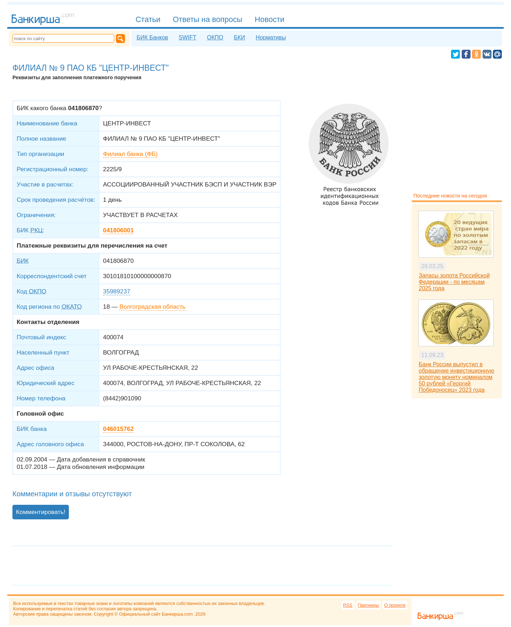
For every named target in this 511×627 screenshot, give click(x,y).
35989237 (116, 291)
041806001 (118, 230)
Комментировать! (40, 511)
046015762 (118, 428)
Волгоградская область (152, 306)
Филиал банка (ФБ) (130, 153)
